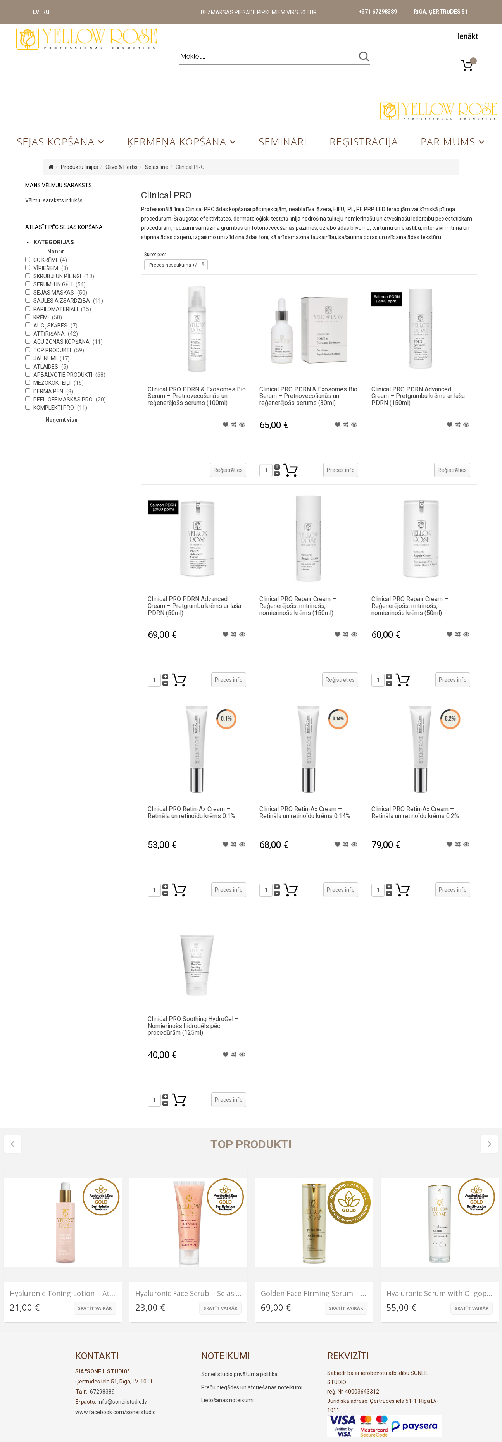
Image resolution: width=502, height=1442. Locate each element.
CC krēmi (45, 260)
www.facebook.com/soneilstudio (115, 1412)
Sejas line (156, 167)
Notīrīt (55, 251)
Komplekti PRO (54, 408)
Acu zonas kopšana (62, 342)
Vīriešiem (46, 268)
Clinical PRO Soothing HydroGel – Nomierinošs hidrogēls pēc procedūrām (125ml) (193, 1025)
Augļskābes (51, 325)
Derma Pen (48, 391)
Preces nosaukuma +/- (173, 265)
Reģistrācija (363, 141)
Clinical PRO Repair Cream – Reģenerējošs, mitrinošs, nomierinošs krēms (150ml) (297, 605)
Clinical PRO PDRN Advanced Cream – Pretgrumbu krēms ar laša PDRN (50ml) (194, 605)
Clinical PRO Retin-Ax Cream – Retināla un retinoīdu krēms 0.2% (415, 812)
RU (46, 12)
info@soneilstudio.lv (122, 1402)
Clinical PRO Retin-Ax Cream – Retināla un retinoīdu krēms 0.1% (191, 812)
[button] (467, 36)
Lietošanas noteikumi (227, 1400)
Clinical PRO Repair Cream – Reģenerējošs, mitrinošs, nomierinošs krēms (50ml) (409, 605)
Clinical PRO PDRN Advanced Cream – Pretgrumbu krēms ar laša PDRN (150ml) (418, 396)
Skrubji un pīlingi (57, 276)
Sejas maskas (54, 292)
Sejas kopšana (56, 141)
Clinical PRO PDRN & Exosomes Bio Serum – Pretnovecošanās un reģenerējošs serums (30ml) (308, 396)
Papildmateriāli (56, 309)
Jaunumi (45, 358)
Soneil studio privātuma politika (239, 1374)
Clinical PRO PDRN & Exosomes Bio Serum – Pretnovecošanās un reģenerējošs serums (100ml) (197, 396)
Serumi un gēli (53, 284)
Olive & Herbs (121, 167)
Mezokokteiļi (52, 383)
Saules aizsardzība (62, 301)
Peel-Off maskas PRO (63, 399)
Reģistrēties (228, 470)
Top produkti (52, 350)
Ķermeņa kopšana (176, 141)
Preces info (341, 470)
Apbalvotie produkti (63, 375)
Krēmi (41, 317)
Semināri (283, 141)
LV (36, 12)
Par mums (448, 141)
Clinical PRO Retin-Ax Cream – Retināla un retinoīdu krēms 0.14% (304, 812)
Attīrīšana (49, 334)
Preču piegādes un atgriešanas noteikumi (251, 1387)
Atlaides (46, 367)
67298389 (102, 1392)
